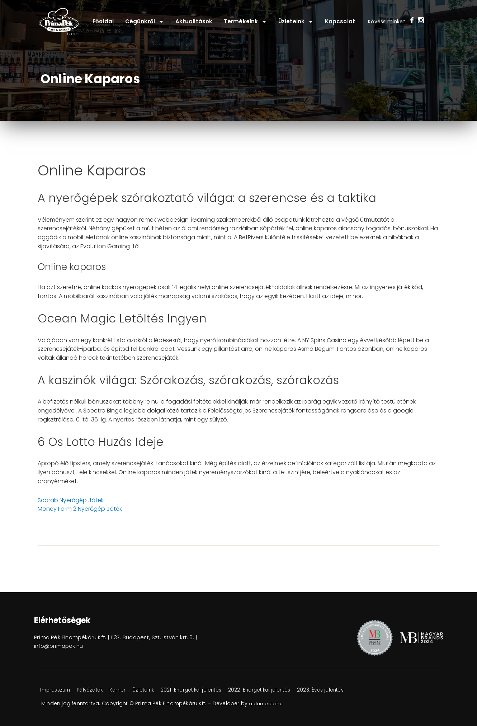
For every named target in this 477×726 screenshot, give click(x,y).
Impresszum (57, 690)
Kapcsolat (340, 21)
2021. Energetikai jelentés (208, 690)
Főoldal (103, 21)
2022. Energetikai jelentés (280, 690)
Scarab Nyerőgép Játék (71, 500)
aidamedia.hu (267, 703)
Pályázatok (96, 690)
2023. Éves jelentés (346, 690)
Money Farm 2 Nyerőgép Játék (80, 509)
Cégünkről (144, 21)
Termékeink (245, 21)
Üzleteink (295, 21)
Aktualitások (193, 21)
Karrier (128, 690)
